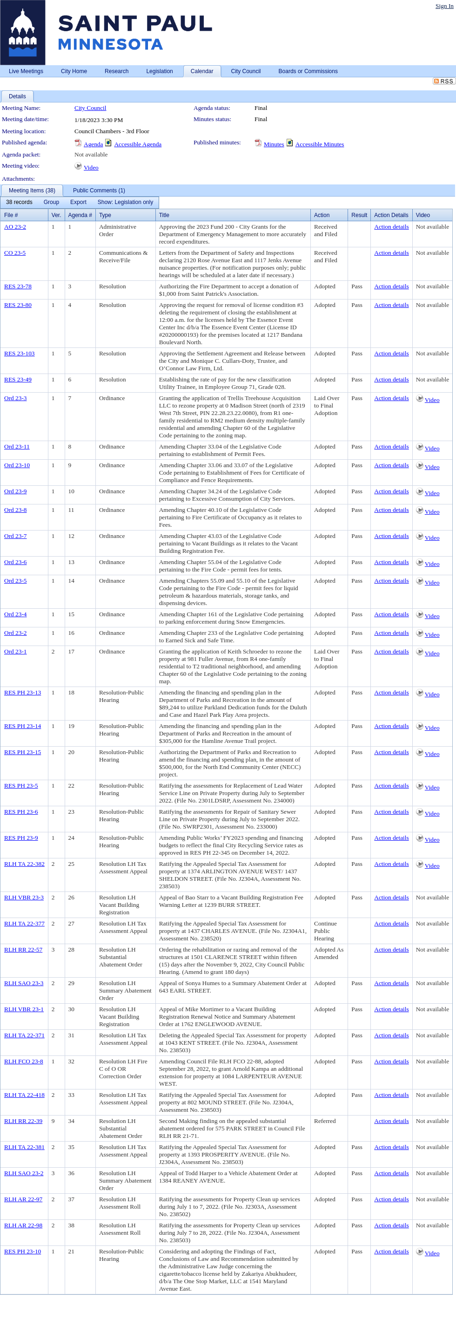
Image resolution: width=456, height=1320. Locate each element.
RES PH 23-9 (21, 837)
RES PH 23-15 (22, 751)
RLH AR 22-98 (23, 1225)
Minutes (274, 144)
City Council (90, 107)
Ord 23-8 (15, 509)
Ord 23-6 (15, 561)
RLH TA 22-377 (24, 923)
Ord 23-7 (15, 535)
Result (359, 215)
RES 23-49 (18, 379)
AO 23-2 (15, 226)
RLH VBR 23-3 (24, 897)
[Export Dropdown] (78, 202)
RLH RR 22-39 (23, 1120)
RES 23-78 (18, 286)
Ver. (56, 215)
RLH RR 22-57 (23, 949)
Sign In (445, 5)
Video (91, 167)
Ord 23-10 (17, 465)
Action (321, 215)
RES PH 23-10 (22, 1251)
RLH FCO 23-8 (23, 1061)
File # (11, 215)
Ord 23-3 (15, 398)
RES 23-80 (18, 304)
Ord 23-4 (15, 614)
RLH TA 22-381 (24, 1146)
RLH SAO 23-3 (23, 983)
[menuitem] (19, 202)
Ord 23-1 (15, 651)
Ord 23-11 (17, 446)
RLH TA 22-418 (24, 1094)
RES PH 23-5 (21, 785)
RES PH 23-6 (21, 811)
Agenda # (80, 215)
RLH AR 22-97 (23, 1199)
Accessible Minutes (319, 144)
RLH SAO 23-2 (23, 1173)
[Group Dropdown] (51, 202)
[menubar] (79, 203)
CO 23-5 (15, 252)
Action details (391, 226)
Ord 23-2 (15, 632)
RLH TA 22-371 (24, 1035)
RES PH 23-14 (22, 725)
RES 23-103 (19, 353)
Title (164, 215)
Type (105, 215)
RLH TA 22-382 (24, 863)
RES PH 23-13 (22, 692)
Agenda (93, 144)
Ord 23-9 (15, 491)
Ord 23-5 (15, 580)
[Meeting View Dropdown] (125, 202)
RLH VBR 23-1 (24, 1009)
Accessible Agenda (137, 144)
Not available (90, 154)
